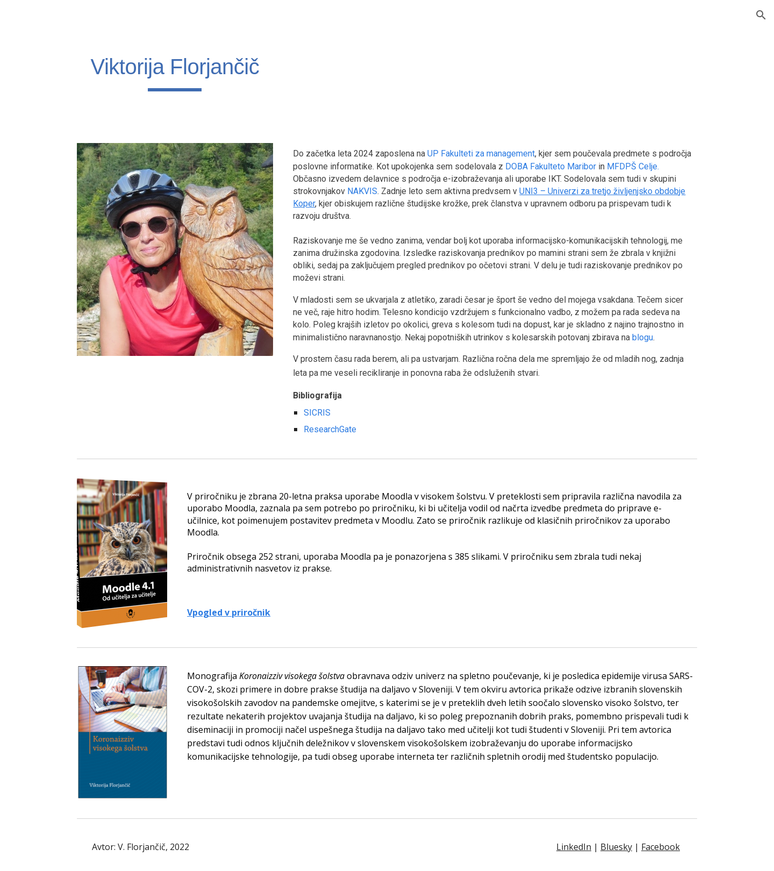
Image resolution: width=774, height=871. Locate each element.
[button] (761, 15)
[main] (175, 70)
